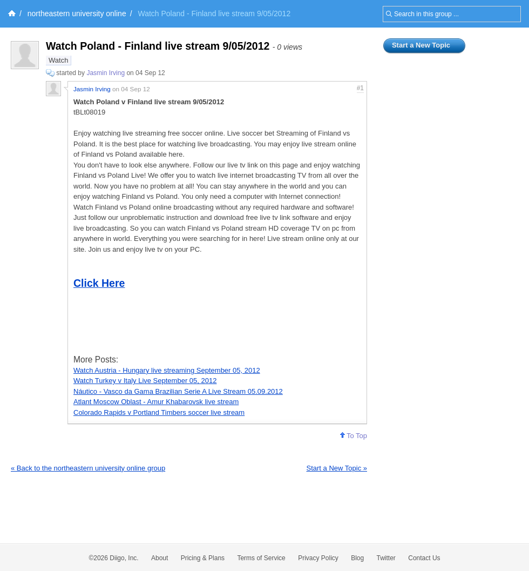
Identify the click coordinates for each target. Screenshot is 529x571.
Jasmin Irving (105, 73)
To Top (353, 436)
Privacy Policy (318, 558)
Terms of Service (261, 558)
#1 (360, 88)
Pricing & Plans (203, 558)
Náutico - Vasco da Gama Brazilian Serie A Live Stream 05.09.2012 (178, 391)
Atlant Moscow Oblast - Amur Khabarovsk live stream (156, 402)
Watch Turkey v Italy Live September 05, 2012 (144, 381)
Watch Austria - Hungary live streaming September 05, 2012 (166, 370)
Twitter (386, 558)
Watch (58, 60)
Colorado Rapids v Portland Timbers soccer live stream (159, 412)
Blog (357, 558)
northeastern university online (77, 13)
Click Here (99, 283)
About (159, 558)
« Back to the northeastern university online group (88, 468)
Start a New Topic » (337, 468)
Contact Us (424, 558)
